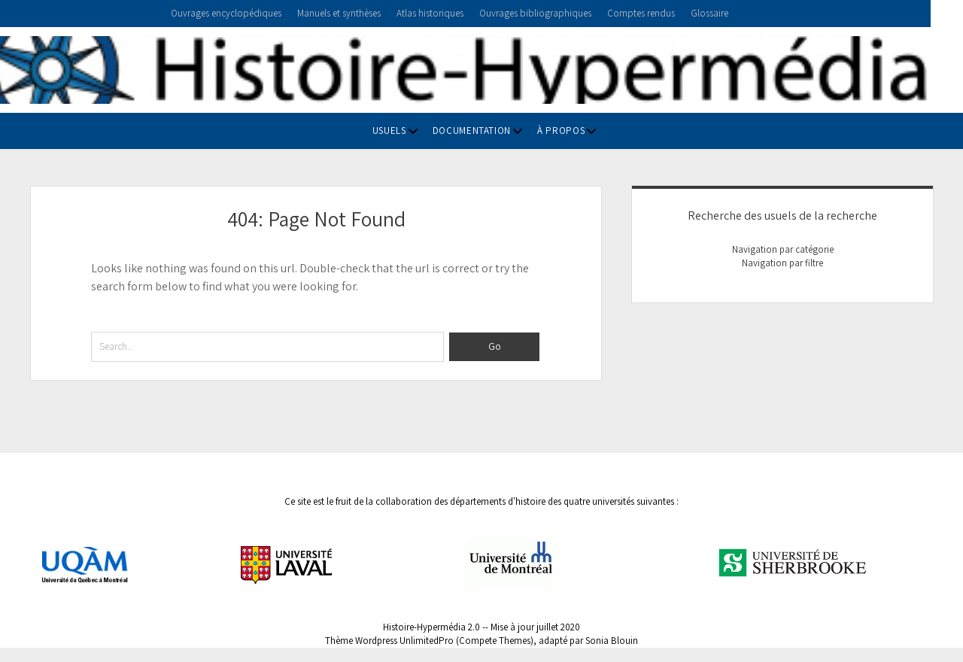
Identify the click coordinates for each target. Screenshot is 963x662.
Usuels (389, 130)
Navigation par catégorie (783, 249)
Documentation (472, 130)
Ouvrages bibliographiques (535, 13)
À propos (561, 130)
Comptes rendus (641, 13)
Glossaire (709, 13)
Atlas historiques (429, 13)
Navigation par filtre (782, 263)
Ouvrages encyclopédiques (226, 13)
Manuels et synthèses (339, 13)
